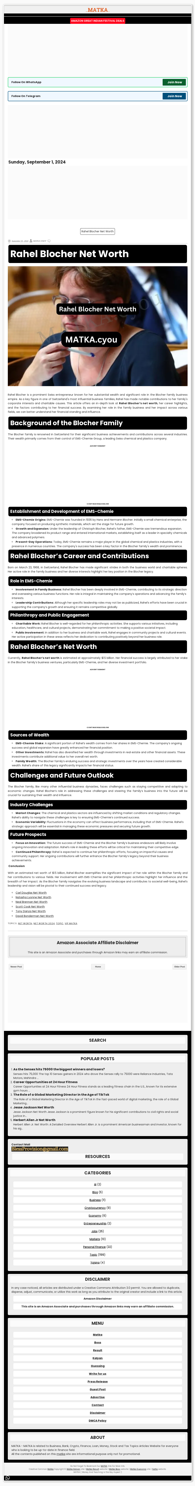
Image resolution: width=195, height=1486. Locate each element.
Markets (95, 1239)
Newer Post (16, 967)
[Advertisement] (98, 50)
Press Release (98, 1381)
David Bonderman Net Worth (35, 916)
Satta (155, 1469)
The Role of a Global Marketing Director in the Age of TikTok (61, 1095)
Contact (98, 1405)
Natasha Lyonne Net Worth (33, 897)
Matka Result (92, 1469)
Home (98, 967)
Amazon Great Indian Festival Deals (97, 21)
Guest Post (98, 1389)
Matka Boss (114, 1469)
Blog (95, 1192)
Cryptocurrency (95, 1208)
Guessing (98, 1366)
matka (61, 1454)
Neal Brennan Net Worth (31, 902)
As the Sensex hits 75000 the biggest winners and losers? (59, 1069)
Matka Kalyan (73, 1469)
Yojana (95, 1262)
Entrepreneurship (95, 1223)
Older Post (179, 967)
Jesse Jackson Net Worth (33, 1107)
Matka (97, 1335)
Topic (59, 923)
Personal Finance (94, 1247)
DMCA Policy (97, 1421)
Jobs (94, 1231)
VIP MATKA (71, 923)
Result (97, 1350)
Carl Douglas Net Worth (31, 893)
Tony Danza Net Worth (31, 911)
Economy (95, 1215)
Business (95, 1200)
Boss (97, 1342)
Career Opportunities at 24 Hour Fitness (45, 1082)
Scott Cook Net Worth (30, 907)
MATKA (104, 1466)
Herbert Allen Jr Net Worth (34, 1120)
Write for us (97, 1374)
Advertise (97, 1397)
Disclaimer (97, 1413)
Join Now (174, 82)
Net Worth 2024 (44, 923)
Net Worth (25, 923)
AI (95, 1184)
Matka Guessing (138, 1469)
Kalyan (98, 1358)
